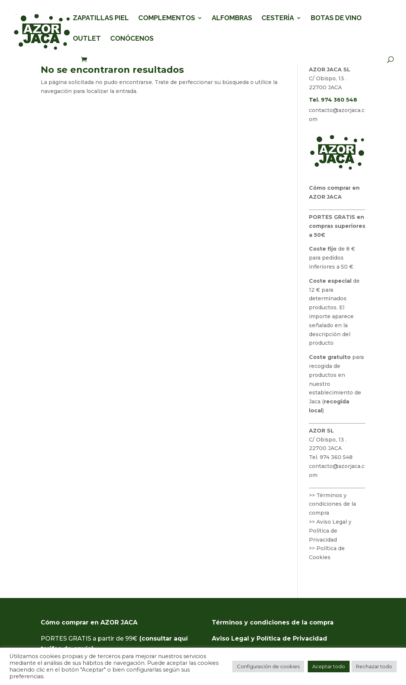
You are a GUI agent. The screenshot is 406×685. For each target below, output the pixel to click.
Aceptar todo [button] (328, 666)
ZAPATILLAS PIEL (101, 18)
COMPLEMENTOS (166, 18)
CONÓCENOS (132, 39)
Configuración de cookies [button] (268, 666)
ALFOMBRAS (232, 18)
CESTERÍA (277, 18)
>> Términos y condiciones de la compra (332, 504)
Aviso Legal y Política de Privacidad (269, 638)
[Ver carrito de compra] (86, 60)
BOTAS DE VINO (336, 18)
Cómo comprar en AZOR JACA (89, 622)
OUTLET (87, 39)
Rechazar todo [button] (374, 666)
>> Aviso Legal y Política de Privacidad (330, 530)
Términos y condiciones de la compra (273, 622)
